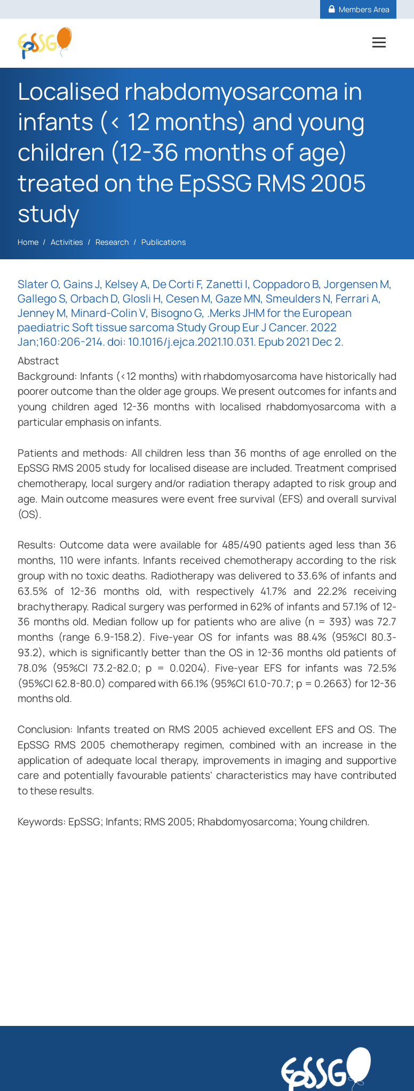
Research (112, 242)
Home (28, 242)
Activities (67, 242)
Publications (163, 242)
